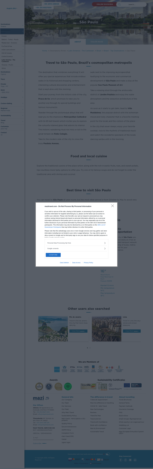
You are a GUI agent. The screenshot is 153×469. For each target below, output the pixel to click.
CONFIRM (56, 255)
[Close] (113, 206)
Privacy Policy (88, 263)
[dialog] (76, 234)
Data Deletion (64, 263)
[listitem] (76, 243)
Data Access (76, 263)
